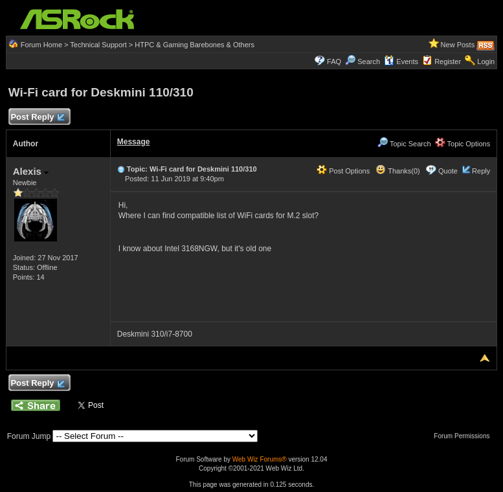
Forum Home (41, 45)
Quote (448, 171)
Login (486, 61)
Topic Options (463, 144)
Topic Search (403, 144)
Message (133, 141)
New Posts (458, 45)
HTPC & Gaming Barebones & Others (194, 45)
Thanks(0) (397, 171)
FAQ (334, 61)
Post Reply (37, 117)
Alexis (31, 171)
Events (401, 61)
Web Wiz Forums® (259, 459)
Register (447, 61)
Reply (481, 171)
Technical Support (98, 45)
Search (368, 61)
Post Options (343, 171)
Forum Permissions (465, 436)
